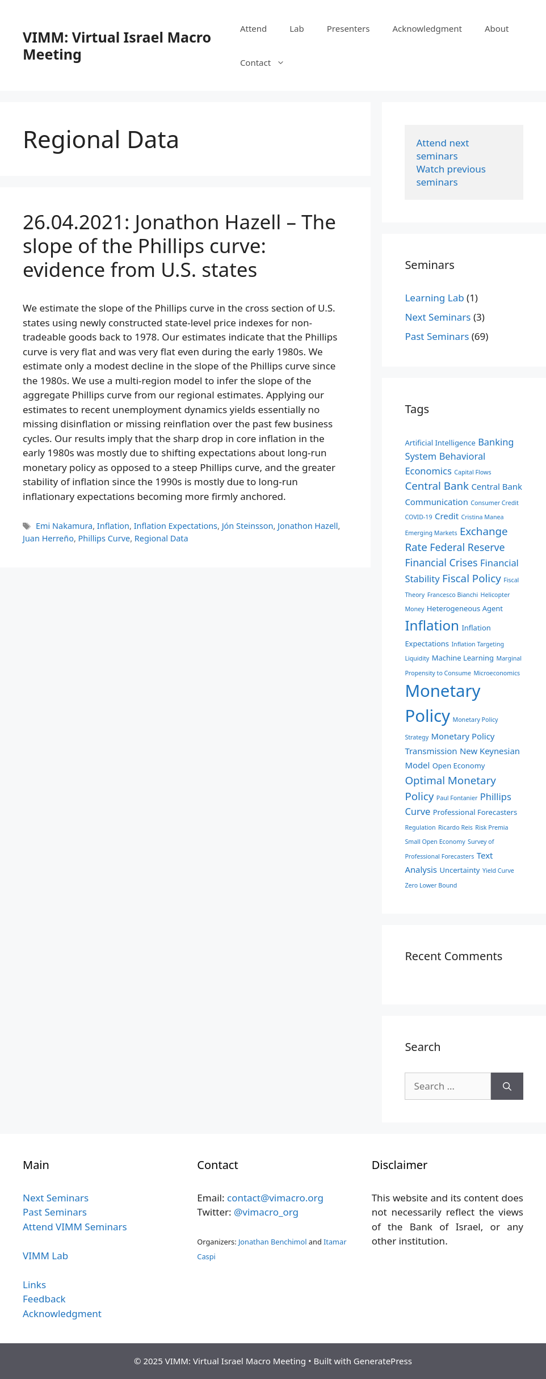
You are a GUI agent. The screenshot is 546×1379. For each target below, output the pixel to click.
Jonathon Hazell (308, 525)
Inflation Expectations (175, 525)
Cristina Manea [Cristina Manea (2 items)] (482, 517)
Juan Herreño (48, 538)
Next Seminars (438, 316)
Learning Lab (434, 297)
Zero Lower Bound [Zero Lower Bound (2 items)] (431, 885)
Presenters (348, 28)
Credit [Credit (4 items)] (447, 516)
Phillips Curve (104, 538)
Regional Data (161, 538)
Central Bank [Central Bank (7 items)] (437, 485)
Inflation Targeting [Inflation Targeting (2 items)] (477, 644)
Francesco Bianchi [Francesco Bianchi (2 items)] (452, 595)
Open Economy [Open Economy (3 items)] (458, 765)
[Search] (507, 1086)
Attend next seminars (443, 149)
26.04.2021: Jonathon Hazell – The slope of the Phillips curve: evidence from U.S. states (179, 245)
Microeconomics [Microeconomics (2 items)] (496, 673)
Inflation (113, 525)
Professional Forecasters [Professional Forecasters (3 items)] (475, 812)
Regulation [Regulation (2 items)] (420, 827)
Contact (268, 62)
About (497, 28)
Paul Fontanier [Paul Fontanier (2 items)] (457, 798)
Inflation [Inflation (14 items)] (432, 625)
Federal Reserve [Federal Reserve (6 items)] (467, 547)
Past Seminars (437, 336)
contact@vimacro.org (275, 1197)
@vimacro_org (266, 1211)
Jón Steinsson (248, 525)
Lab (296, 28)
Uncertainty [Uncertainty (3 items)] (459, 870)
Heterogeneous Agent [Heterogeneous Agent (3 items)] (465, 608)
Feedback (44, 1298)
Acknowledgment (427, 28)
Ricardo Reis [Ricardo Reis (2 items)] (455, 827)
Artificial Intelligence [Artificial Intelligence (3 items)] (440, 443)
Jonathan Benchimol (272, 1242)
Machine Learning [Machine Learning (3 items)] (463, 658)
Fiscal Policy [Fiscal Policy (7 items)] (471, 578)
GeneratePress (383, 1361)
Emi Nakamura (64, 525)
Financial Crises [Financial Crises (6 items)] (441, 562)
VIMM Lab (45, 1255)
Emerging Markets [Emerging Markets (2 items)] (431, 533)
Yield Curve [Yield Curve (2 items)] (498, 871)
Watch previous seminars (452, 175)
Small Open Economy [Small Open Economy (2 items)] (435, 842)
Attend (253, 28)
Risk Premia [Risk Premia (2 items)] (491, 827)
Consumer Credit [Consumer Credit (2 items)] (495, 503)
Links (34, 1284)
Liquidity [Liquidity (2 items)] (417, 658)
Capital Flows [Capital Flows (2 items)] (472, 472)
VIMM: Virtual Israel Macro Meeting (117, 45)
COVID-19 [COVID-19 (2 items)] (418, 517)
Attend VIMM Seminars (75, 1226)
